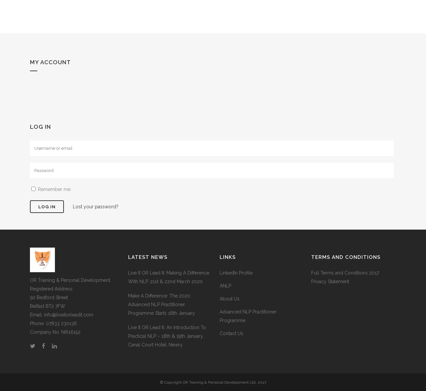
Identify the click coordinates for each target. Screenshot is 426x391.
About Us (230, 298)
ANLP (225, 286)
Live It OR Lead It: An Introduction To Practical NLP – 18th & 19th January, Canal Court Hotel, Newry (167, 336)
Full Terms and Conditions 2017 (345, 273)
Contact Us (231, 333)
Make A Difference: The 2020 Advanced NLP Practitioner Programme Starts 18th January (161, 304)
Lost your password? (95, 206)
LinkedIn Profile (236, 273)
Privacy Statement (330, 281)
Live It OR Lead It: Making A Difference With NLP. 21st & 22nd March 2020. (168, 277)
